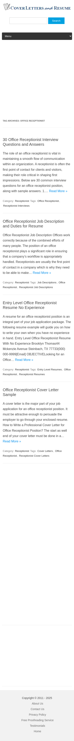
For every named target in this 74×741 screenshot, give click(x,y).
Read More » (58, 191)
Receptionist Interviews (16, 205)
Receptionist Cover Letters (34, 455)
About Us (37, 703)
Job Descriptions (46, 282)
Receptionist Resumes (32, 374)
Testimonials (37, 725)
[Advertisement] (37, 81)
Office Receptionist (48, 200)
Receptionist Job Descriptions (36, 287)
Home (37, 731)
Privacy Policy (37, 714)
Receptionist (22, 200)
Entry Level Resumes (49, 369)
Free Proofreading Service (37, 720)
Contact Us (37, 709)
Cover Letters (45, 451)
